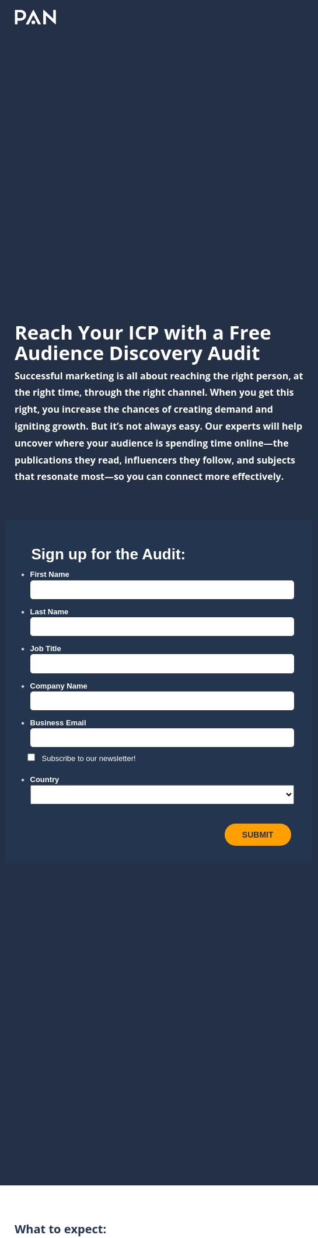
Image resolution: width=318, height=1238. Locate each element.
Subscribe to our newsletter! (89, 758)
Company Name (59, 686)
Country (45, 779)
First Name (49, 574)
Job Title (45, 648)
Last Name (49, 611)
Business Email (58, 722)
